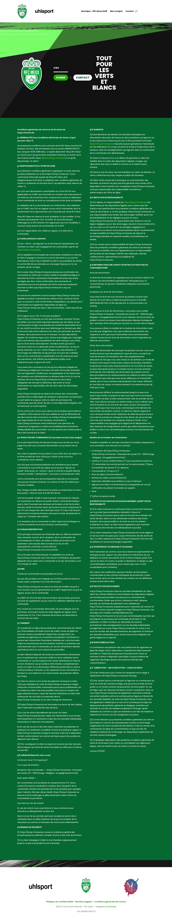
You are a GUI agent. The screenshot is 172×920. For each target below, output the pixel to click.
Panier (61, 77)
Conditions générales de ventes (110, 901)
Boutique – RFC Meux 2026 (94, 11)
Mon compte (116, 11)
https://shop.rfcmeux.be (54, 158)
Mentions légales (83, 901)
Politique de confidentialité (59, 901)
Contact (130, 11)
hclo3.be (112, 906)
